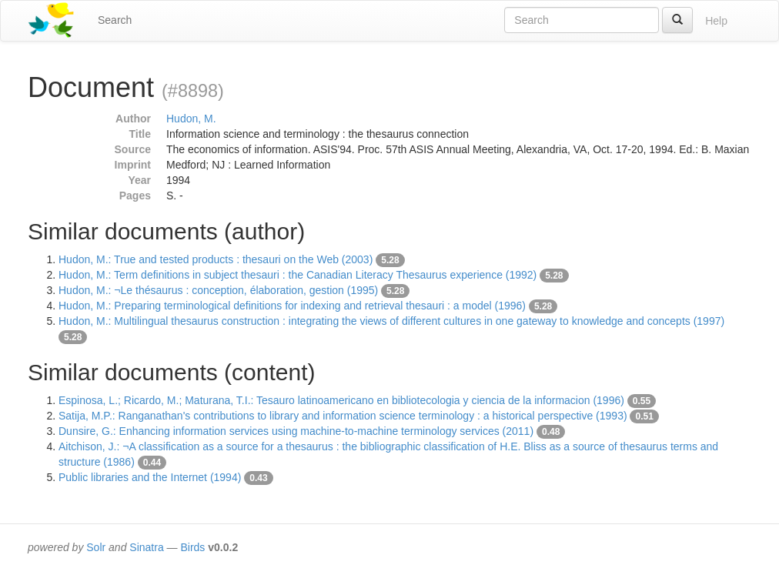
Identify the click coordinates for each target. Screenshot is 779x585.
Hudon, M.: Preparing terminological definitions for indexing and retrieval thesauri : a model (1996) (292, 305)
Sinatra (146, 547)
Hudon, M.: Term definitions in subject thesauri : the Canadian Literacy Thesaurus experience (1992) (298, 275)
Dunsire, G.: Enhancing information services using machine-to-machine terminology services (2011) (296, 431)
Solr (95, 547)
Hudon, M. (191, 118)
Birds (192, 547)
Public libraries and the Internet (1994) (150, 477)
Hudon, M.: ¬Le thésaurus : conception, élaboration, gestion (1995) (218, 290)
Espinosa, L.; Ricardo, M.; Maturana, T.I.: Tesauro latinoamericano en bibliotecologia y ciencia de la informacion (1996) (341, 400)
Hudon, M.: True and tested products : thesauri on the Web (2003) (216, 259)
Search (115, 20)
